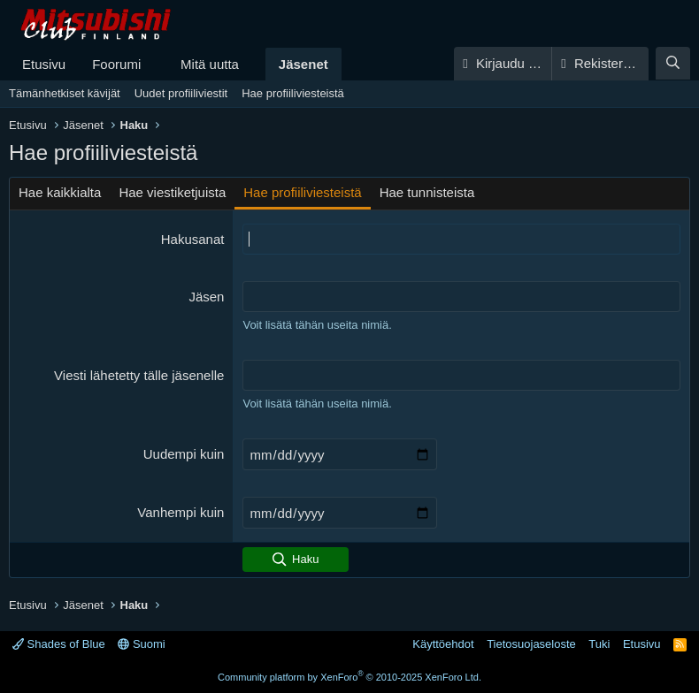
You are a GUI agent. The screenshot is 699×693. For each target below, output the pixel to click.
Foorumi (116, 64)
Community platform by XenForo (349, 677)
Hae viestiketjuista (172, 192)
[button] (154, 64)
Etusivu (43, 64)
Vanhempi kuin (180, 512)
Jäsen (206, 296)
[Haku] (673, 63)
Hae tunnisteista (427, 192)
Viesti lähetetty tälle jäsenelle (139, 375)
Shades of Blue (58, 644)
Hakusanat (193, 239)
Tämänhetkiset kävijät (64, 93)
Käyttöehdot (442, 644)
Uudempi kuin (184, 453)
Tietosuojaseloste (531, 644)
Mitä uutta (210, 64)
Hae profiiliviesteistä (293, 93)
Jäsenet (303, 64)
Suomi (141, 644)
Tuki (599, 644)
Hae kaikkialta (60, 192)
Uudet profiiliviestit (181, 93)
